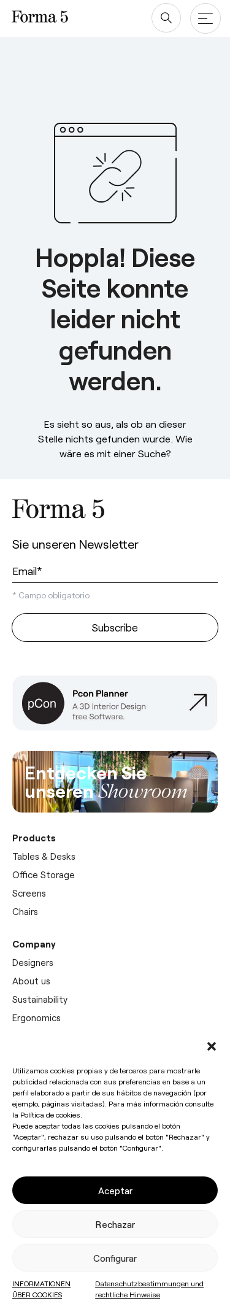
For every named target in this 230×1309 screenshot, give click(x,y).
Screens (29, 892)
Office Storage (43, 874)
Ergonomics (36, 1017)
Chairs (25, 911)
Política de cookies (50, 1114)
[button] (211, 1046)
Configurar (115, 1258)
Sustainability (39, 999)
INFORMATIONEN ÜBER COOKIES (41, 1289)
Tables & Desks (43, 856)
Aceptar (115, 1190)
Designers (32, 962)
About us (31, 980)
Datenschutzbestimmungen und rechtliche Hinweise (149, 1289)
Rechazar (115, 1224)
